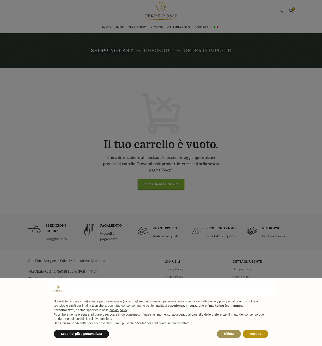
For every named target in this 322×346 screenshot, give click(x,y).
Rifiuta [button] (229, 333)
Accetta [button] (255, 333)
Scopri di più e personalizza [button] (81, 333)
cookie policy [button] (118, 310)
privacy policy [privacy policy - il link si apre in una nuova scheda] (217, 301)
